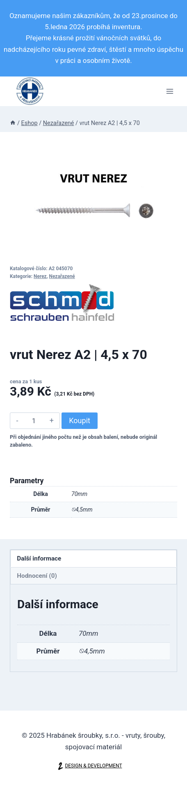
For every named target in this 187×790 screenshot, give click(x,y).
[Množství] (34, 421)
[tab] (93, 558)
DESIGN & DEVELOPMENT (93, 766)
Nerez (40, 276)
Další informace (39, 558)
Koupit (79, 420)
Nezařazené (62, 276)
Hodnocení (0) (37, 575)
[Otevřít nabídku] (169, 91)
